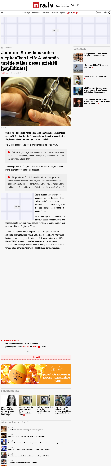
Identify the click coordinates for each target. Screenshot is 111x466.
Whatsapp (36, 346)
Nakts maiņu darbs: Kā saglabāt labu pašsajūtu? (27, 436)
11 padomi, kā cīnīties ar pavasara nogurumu (26, 430)
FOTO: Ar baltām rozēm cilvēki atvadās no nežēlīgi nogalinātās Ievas (63, 410)
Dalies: (28, 351)
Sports (62, 13)
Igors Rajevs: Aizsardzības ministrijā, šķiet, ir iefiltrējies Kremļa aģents (97, 101)
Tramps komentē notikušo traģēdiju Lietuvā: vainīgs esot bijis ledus (36, 443)
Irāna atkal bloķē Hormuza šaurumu (96, 66)
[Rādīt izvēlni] (2, 12)
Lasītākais (79, 48)
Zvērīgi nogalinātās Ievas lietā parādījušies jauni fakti (45, 410)
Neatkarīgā (26, 13)
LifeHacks (54, 13)
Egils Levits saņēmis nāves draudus (22, 462)
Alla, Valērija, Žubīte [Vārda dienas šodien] (62, 6)
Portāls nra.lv (5, 73)
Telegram (25, 346)
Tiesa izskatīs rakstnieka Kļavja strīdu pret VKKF (28, 456)
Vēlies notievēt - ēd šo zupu (96, 76)
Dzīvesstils (36, 13)
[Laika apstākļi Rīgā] (75, 5)
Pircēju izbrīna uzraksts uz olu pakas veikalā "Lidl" (95, 55)
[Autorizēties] (109, 12)
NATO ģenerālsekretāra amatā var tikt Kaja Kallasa (29, 449)
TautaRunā (45, 13)
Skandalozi (8, 48)
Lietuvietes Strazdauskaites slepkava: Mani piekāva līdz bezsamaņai (7, 411)
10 (98, 103)
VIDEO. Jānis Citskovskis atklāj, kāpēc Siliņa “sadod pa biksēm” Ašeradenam (95, 90)
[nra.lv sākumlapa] (43, 5)
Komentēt (36, 357)
